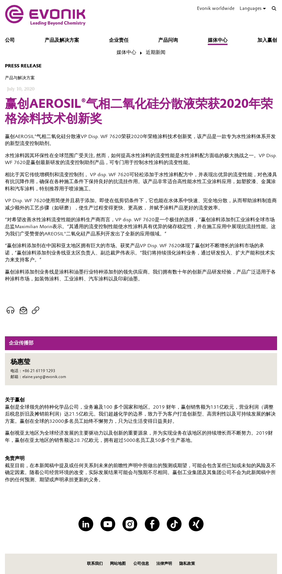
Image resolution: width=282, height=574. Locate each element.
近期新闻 (155, 52)
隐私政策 (187, 563)
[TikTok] (174, 524)
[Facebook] (152, 524)
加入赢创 (267, 40)
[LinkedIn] (85, 524)
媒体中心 (218, 40)
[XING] (196, 524)
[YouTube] (107, 524)
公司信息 (141, 563)
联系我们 (95, 563)
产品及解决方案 (62, 40)
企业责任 (119, 40)
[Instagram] (129, 524)
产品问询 (168, 40)
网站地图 (118, 563)
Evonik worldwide (215, 8)
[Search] (274, 9)
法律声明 (164, 563)
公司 (10, 40)
